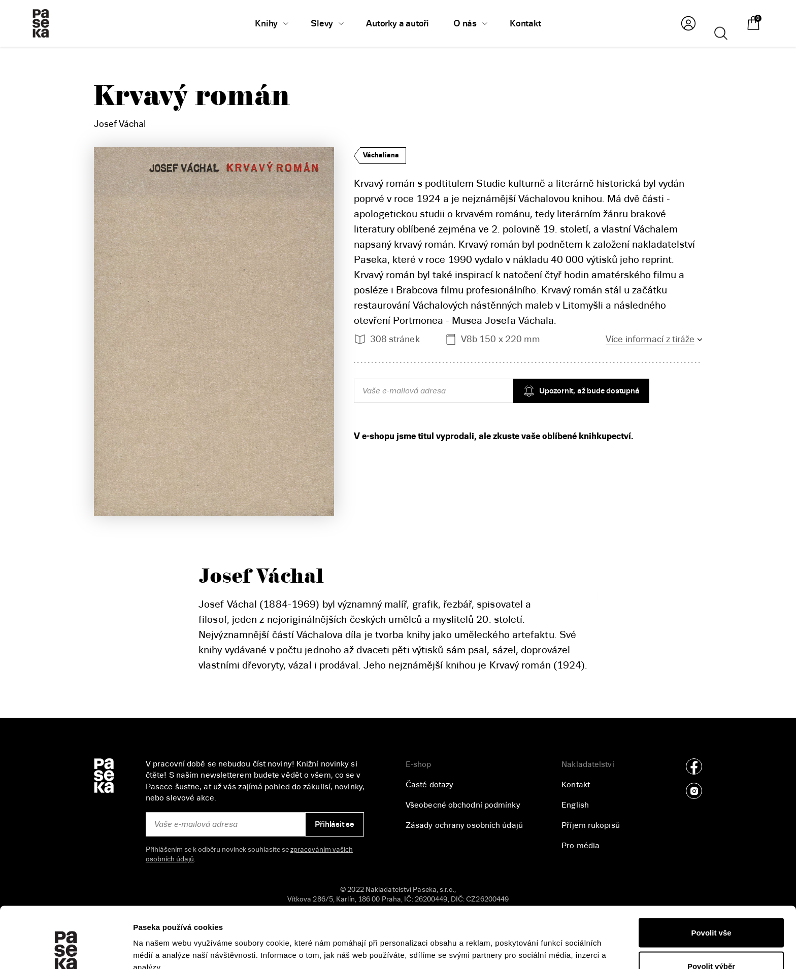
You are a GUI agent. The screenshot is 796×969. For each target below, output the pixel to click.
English (575, 805)
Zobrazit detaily (538, 943)
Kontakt (575, 784)
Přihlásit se (334, 824)
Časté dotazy (429, 784)
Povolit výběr (711, 909)
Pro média (580, 845)
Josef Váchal (120, 124)
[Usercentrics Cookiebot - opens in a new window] (65, 949)
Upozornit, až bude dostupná (581, 391)
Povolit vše (711, 875)
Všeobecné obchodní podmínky (463, 805)
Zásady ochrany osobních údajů (464, 825)
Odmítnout (711, 942)
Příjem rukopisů (590, 825)
